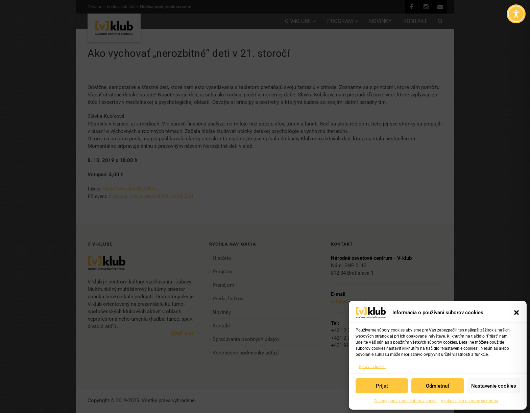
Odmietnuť (437, 386)
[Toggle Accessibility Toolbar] (516, 14)
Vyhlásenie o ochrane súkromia (469, 400)
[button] (516, 312)
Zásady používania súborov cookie (405, 400)
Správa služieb (372, 366)
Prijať (382, 386)
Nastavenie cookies (493, 386)
